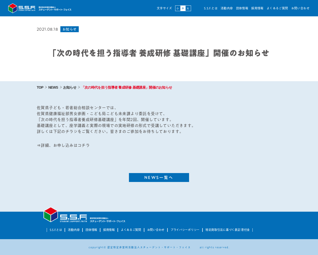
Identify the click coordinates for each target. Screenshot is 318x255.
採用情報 (257, 8)
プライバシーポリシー (184, 229)
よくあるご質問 (277, 8)
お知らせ (69, 87)
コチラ (84, 145)
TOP (40, 87)
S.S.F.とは (211, 8)
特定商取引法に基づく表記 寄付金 (227, 229)
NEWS (53, 87)
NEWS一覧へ (158, 177)
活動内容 (227, 8)
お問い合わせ (300, 8)
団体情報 (242, 8)
